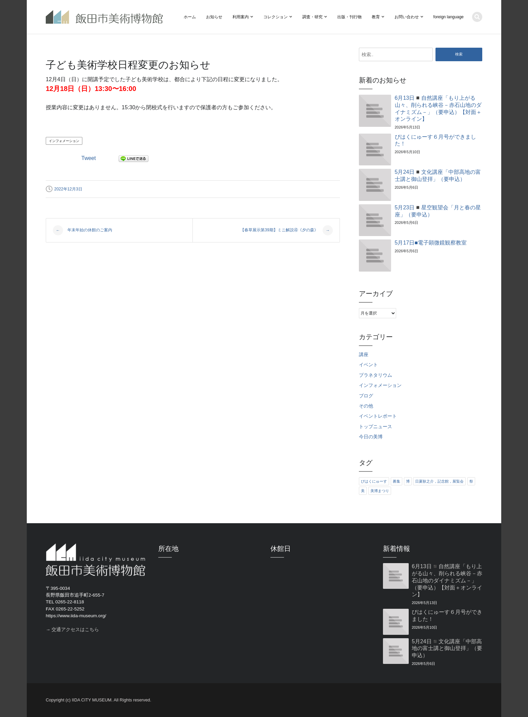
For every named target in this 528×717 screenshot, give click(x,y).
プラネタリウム (375, 375)
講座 (363, 354)
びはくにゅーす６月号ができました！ (435, 140)
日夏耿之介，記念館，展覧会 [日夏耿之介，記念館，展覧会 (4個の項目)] (439, 481)
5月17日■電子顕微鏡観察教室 (431, 243)
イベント (368, 364)
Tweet (88, 158)
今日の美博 (371, 436)
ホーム (190, 17)
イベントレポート (378, 416)
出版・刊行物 (349, 17)
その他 (366, 406)
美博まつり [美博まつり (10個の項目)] (379, 491)
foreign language (448, 17)
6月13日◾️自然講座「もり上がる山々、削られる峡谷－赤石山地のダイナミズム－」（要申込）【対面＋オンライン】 (438, 108)
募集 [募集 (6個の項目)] (396, 481)
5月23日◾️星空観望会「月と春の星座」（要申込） (438, 211)
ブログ (366, 395)
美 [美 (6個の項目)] (363, 491)
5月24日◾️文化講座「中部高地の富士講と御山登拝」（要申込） (438, 175)
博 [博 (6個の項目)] (408, 481)
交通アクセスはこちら (75, 629)
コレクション (275, 17)
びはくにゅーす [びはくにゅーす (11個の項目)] (374, 481)
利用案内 (240, 17)
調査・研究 (312, 17)
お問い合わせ (406, 17)
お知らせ (214, 17)
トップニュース (375, 426)
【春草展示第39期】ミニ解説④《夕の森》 (286, 230)
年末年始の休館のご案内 (82, 230)
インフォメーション (64, 141)
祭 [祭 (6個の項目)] (471, 481)
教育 (376, 17)
